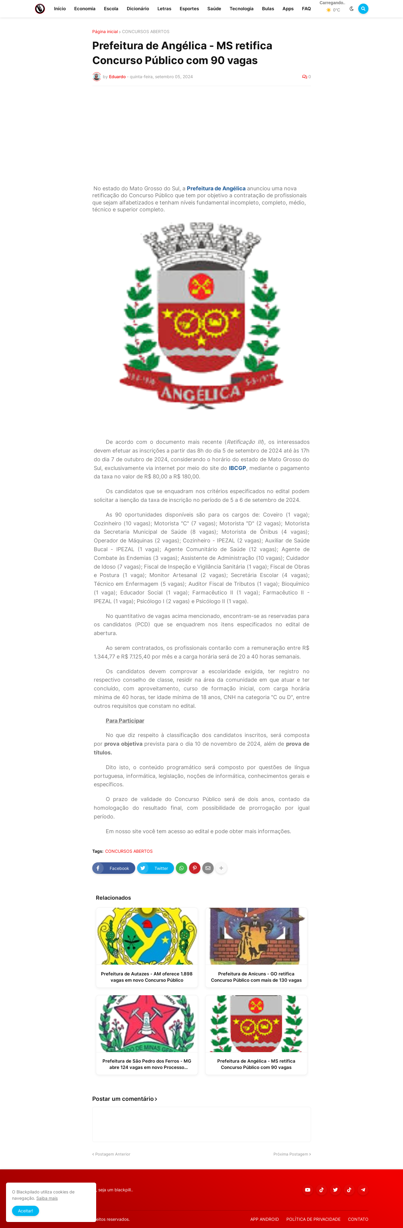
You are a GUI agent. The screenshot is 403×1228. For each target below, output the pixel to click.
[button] (351, 9)
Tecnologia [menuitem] (242, 8)
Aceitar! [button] (25, 1210)
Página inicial (105, 31)
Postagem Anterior (112, 1154)
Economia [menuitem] (85, 8)
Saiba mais (47, 1198)
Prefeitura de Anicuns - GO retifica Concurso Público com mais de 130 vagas (256, 977)
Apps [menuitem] (288, 8)
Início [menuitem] (60, 8)
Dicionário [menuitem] (138, 8)
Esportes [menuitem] (189, 8)
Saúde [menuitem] (214, 8)
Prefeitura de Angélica (216, 188)
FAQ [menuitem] (306, 8)
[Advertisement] (201, 136)
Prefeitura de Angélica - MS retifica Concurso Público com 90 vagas (256, 1064)
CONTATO (358, 1219)
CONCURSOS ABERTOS (145, 31)
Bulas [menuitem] (268, 8)
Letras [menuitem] (164, 8)
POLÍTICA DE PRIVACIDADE (313, 1219)
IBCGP (237, 468)
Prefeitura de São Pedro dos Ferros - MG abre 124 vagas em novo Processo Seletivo (146, 1064)
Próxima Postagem (290, 1154)
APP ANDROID (264, 1219)
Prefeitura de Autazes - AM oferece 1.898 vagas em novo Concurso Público (147, 977)
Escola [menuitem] (111, 8)
